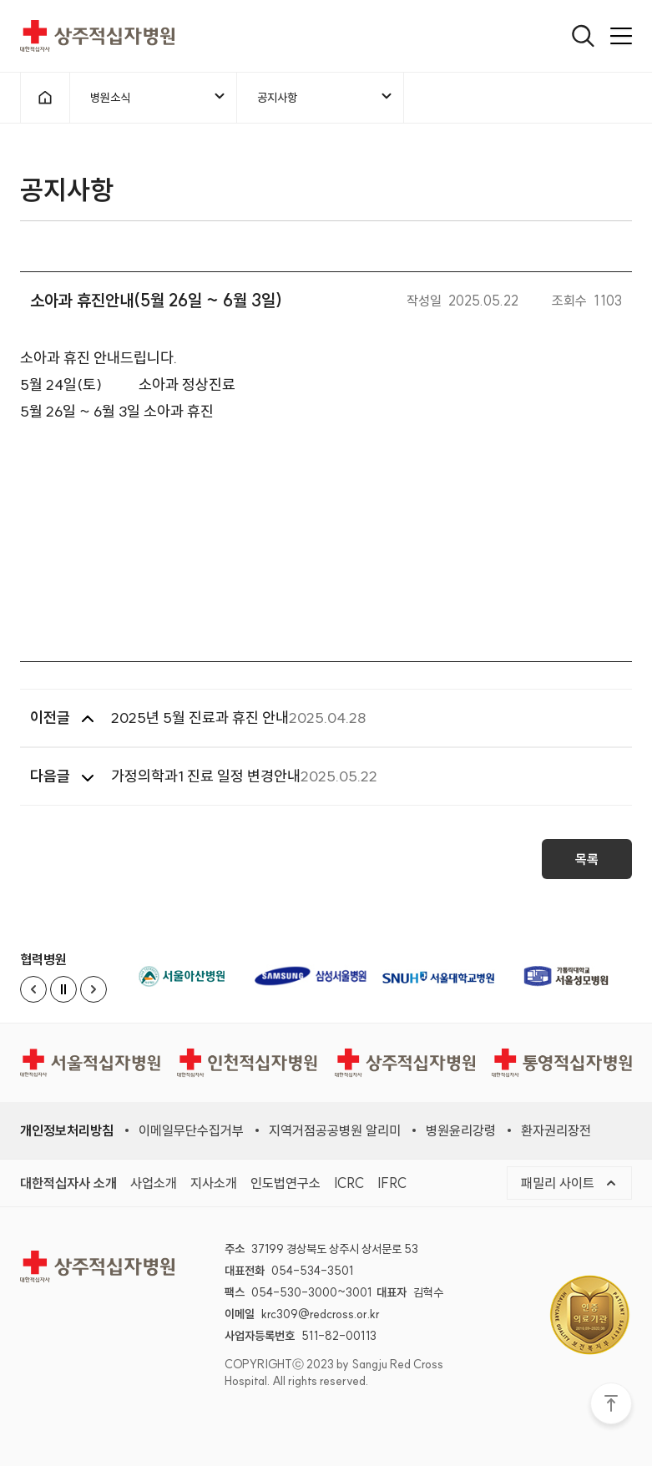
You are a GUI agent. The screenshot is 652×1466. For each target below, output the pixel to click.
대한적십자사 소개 (68, 1183)
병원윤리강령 (461, 1130)
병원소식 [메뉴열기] (158, 96)
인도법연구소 (285, 1183)
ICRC (349, 1183)
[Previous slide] (33, 989)
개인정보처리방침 (67, 1130)
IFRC (392, 1183)
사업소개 (153, 1183)
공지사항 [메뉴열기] (325, 96)
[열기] (583, 36)
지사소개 (213, 1183)
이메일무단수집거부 (191, 1130)
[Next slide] (93, 989)
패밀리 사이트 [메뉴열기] (569, 1183)
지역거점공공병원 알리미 (335, 1130)
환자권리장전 (556, 1130)
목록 (587, 865)
